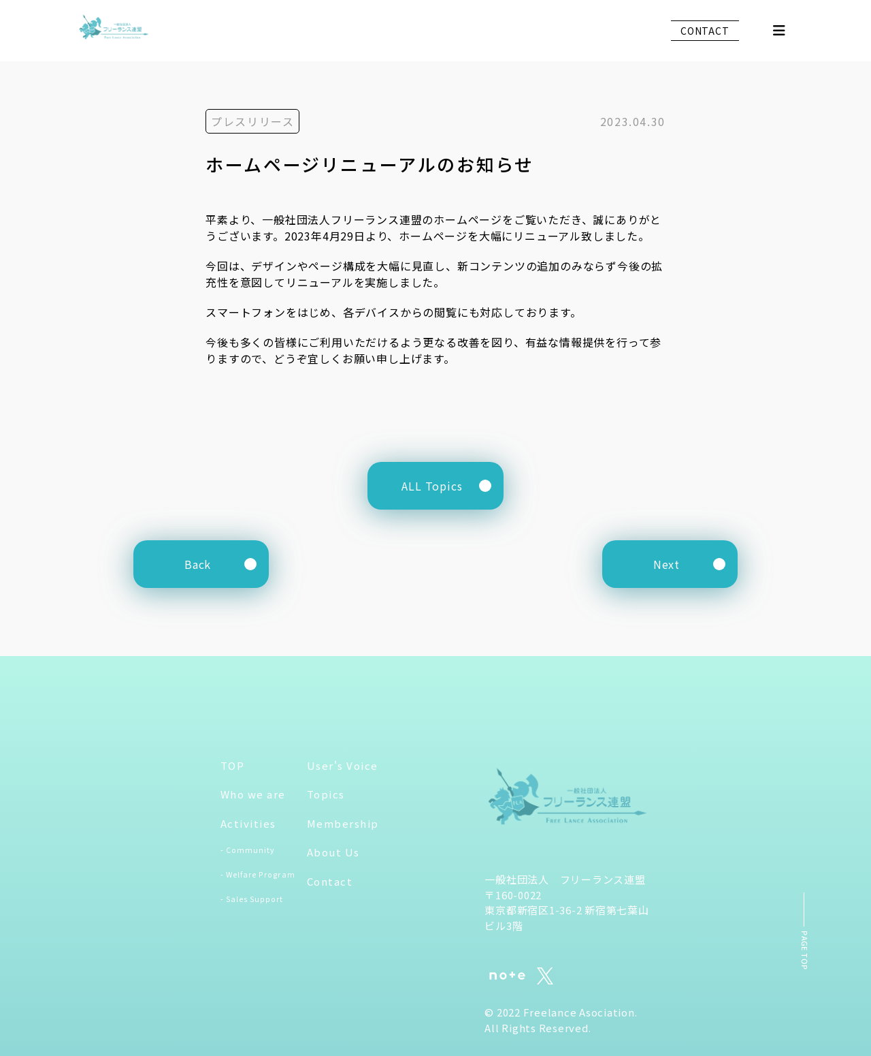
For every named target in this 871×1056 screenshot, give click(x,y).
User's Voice (342, 765)
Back (197, 564)
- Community (248, 850)
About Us (333, 852)
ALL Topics (432, 486)
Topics (326, 795)
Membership (343, 823)
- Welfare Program (257, 874)
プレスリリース (252, 121)
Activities (248, 823)
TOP (232, 765)
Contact (330, 881)
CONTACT (704, 30)
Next (666, 564)
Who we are (253, 795)
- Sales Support (252, 899)
